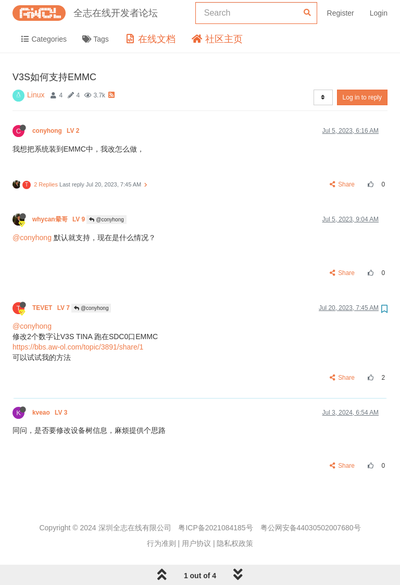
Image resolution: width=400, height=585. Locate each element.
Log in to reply (362, 97)
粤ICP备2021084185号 (215, 528)
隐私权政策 (235, 543)
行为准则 (161, 543)
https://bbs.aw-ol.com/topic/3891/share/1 (77, 347)
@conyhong (106, 219)
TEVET (51, 308)
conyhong (56, 130)
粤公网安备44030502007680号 (310, 528)
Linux (35, 95)
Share (342, 184)
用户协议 (196, 543)
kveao (50, 412)
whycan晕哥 (59, 219)
